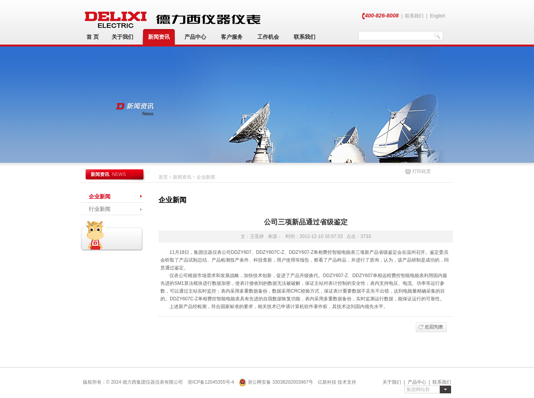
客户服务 (232, 37)
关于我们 (122, 37)
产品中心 (195, 37)
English (437, 16)
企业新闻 (99, 196)
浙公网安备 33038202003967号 (276, 382)
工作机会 (268, 37)
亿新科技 (327, 382)
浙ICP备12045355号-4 (211, 382)
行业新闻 (99, 209)
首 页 (92, 37)
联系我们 (414, 16)
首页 (163, 177)
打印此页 (418, 171)
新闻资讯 (159, 37)
